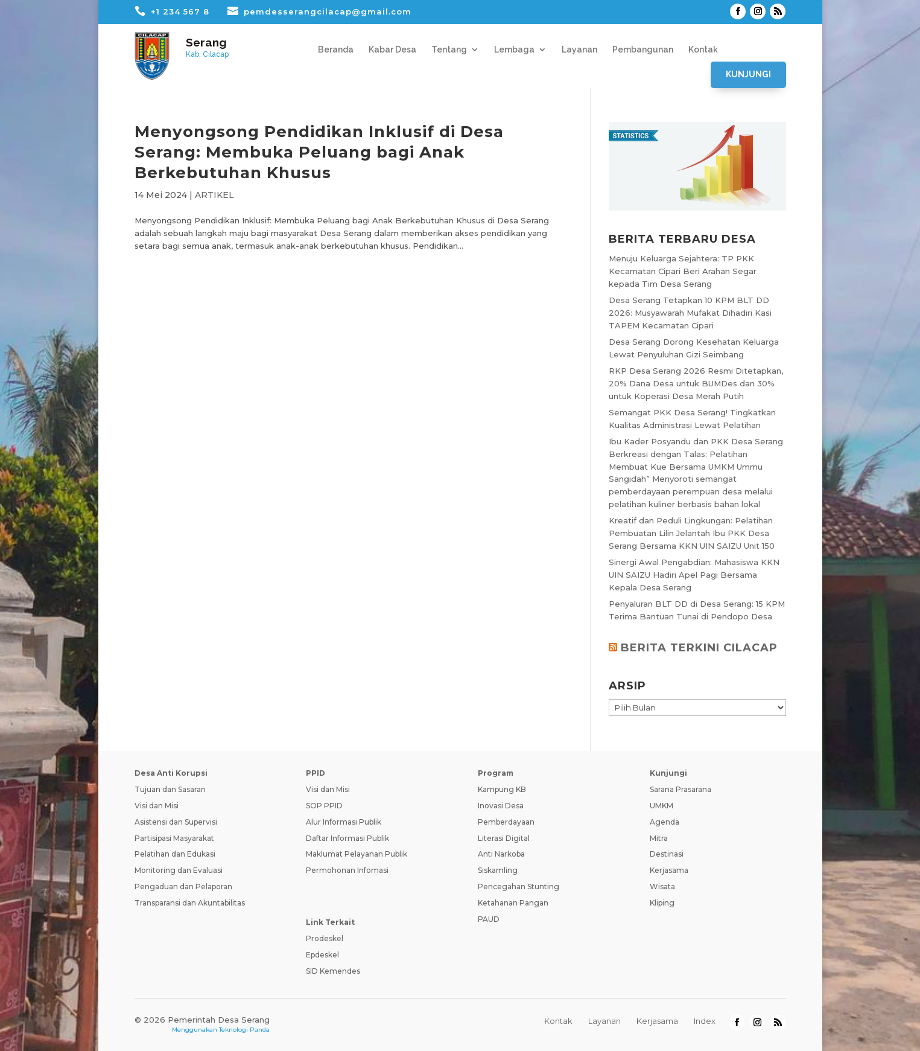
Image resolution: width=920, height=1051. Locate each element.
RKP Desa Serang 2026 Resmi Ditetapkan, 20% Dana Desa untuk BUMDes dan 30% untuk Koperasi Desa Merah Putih (696, 383)
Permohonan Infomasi (347, 870)
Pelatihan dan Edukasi (175, 853)
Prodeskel (324, 938)
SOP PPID (324, 805)
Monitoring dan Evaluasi (179, 870)
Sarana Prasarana (680, 789)
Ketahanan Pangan (513, 902)
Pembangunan (642, 49)
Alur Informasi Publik (343, 821)
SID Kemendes (333, 971)
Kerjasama (669, 870)
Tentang (449, 49)
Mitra (659, 838)
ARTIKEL (214, 195)
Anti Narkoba (501, 853)
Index (704, 1021)
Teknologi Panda (244, 1029)
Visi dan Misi (157, 805)
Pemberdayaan (506, 821)
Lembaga (514, 49)
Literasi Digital (504, 838)
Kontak (703, 49)
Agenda (664, 821)
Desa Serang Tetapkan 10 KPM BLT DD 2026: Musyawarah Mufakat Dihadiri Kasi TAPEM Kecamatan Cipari (690, 312)
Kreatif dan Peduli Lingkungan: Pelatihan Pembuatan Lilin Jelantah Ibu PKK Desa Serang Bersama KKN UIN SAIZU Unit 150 (692, 533)
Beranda (336, 49)
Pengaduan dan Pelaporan (183, 886)
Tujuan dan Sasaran (170, 789)
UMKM (661, 805)
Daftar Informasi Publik (347, 838)
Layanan (579, 49)
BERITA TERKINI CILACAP (699, 647)
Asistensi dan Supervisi (176, 821)
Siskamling (498, 870)
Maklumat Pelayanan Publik (356, 853)
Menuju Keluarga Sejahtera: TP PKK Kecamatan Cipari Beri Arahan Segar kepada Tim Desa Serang (683, 271)
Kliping (662, 902)
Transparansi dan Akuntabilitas (190, 902)
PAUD (489, 919)
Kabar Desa (392, 49)
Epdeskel (322, 954)
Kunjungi (748, 74)
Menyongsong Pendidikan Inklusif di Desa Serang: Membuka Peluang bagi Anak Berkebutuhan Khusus (319, 152)
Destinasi (667, 853)
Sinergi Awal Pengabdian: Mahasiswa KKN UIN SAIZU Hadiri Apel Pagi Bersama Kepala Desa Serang (694, 574)
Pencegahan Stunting (518, 886)
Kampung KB (502, 789)
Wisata (662, 886)
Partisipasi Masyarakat (174, 838)
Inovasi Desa (501, 805)
